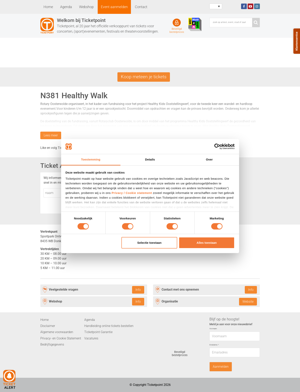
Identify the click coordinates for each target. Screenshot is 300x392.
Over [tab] (209, 159)
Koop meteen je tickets (143, 77)
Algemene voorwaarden (56, 332)
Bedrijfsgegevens (52, 345)
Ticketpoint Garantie (98, 332)
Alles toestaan (207, 242)
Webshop (86, 7)
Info (138, 290)
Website (248, 302)
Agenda (66, 7)
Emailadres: (214, 345)
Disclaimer (47, 326)
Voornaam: (213, 329)
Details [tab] (150, 159)
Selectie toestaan (149, 242)
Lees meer (51, 135)
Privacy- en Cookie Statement (60, 338)
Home (48, 7)
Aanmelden (221, 366)
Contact (141, 7)
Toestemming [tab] (90, 159)
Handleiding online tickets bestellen (108, 326)
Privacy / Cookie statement (132, 193)
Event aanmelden (114, 7)
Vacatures (91, 338)
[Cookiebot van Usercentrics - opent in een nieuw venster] (217, 146)
